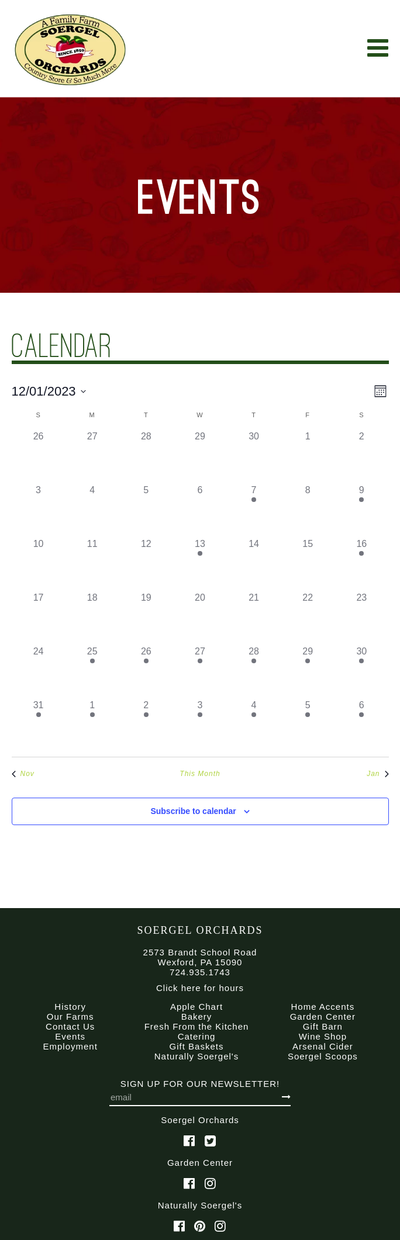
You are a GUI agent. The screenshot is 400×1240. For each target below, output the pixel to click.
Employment (70, 1046)
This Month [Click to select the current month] (200, 774)
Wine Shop (323, 1036)
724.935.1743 (200, 972)
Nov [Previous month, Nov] (23, 774)
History (70, 1007)
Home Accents (322, 1007)
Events (70, 1036)
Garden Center (323, 1016)
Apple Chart (196, 1007)
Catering (197, 1036)
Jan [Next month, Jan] (377, 774)
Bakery (196, 1016)
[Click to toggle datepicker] (49, 391)
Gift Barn (323, 1026)
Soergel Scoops (323, 1056)
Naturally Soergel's (196, 1056)
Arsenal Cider (322, 1046)
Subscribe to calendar (193, 811)
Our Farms (70, 1016)
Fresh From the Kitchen (196, 1026)
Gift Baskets (197, 1046)
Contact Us (70, 1026)
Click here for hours (200, 988)
